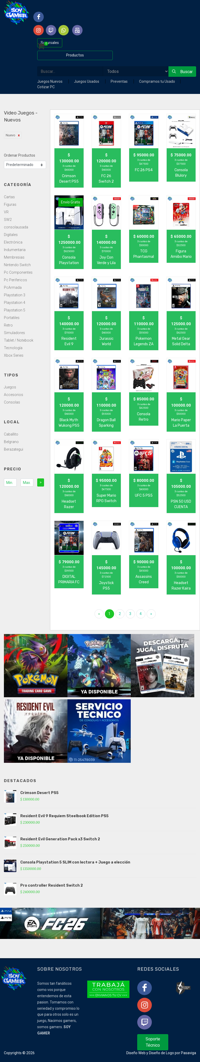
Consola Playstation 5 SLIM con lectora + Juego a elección (75, 862)
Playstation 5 (14, 310)
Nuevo (10, 135)
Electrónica (13, 242)
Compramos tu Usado (157, 81)
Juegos (10, 387)
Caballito (11, 434)
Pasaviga (188, 1053)
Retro (8, 325)
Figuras (10, 204)
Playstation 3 (14, 295)
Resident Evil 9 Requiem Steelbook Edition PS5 (64, 816)
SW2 (8, 219)
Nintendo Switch (17, 265)
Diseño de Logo (161, 1053)
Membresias (14, 257)
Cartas (9, 197)
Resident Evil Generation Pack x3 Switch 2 (60, 839)
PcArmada (13, 287)
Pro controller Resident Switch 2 (51, 885)
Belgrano (11, 442)
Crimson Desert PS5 (39, 793)
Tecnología (13, 348)
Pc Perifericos (15, 280)
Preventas (119, 81)
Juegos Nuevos (50, 81)
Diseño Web (136, 1053)
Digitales (11, 235)
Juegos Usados (87, 81)
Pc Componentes (18, 272)
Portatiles (12, 318)
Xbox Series (13, 355)
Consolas (12, 402)
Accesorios (13, 395)
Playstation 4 (14, 302)
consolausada (16, 227)
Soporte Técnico (153, 1042)
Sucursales (50, 43)
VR (6, 212)
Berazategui (13, 449)
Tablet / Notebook (18, 340)
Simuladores (14, 333)
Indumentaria (15, 250)
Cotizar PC (46, 87)
